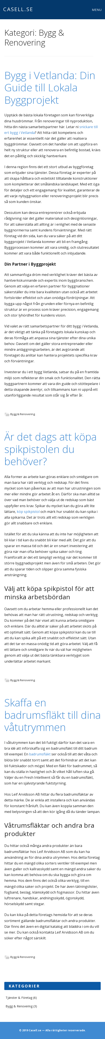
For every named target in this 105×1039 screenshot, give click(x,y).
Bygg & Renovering (22, 414)
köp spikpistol (28, 511)
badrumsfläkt (40, 754)
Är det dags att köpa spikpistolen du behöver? (50, 449)
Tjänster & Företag (19, 998)
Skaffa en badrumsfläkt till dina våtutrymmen (52, 715)
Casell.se (18, 9)
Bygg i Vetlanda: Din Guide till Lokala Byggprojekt (49, 87)
